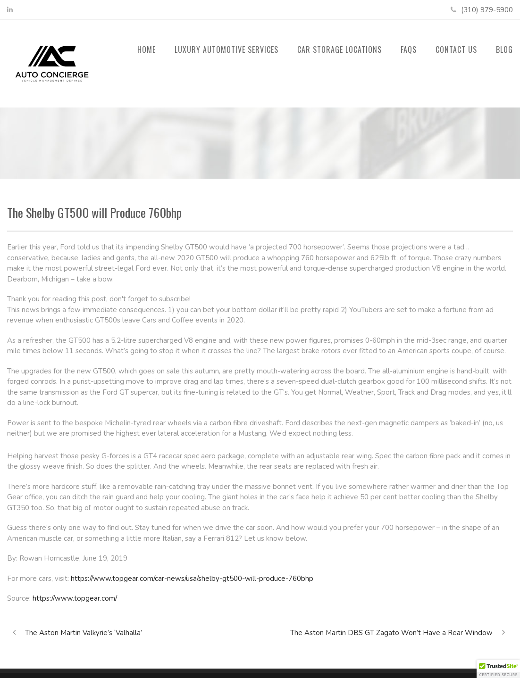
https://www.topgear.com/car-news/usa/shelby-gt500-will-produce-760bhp (192, 578)
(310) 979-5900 (487, 10)
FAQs (409, 49)
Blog (504, 49)
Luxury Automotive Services (226, 49)
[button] (498, 669)
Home (146, 49)
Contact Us (456, 49)
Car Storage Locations (339, 49)
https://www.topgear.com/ (75, 598)
